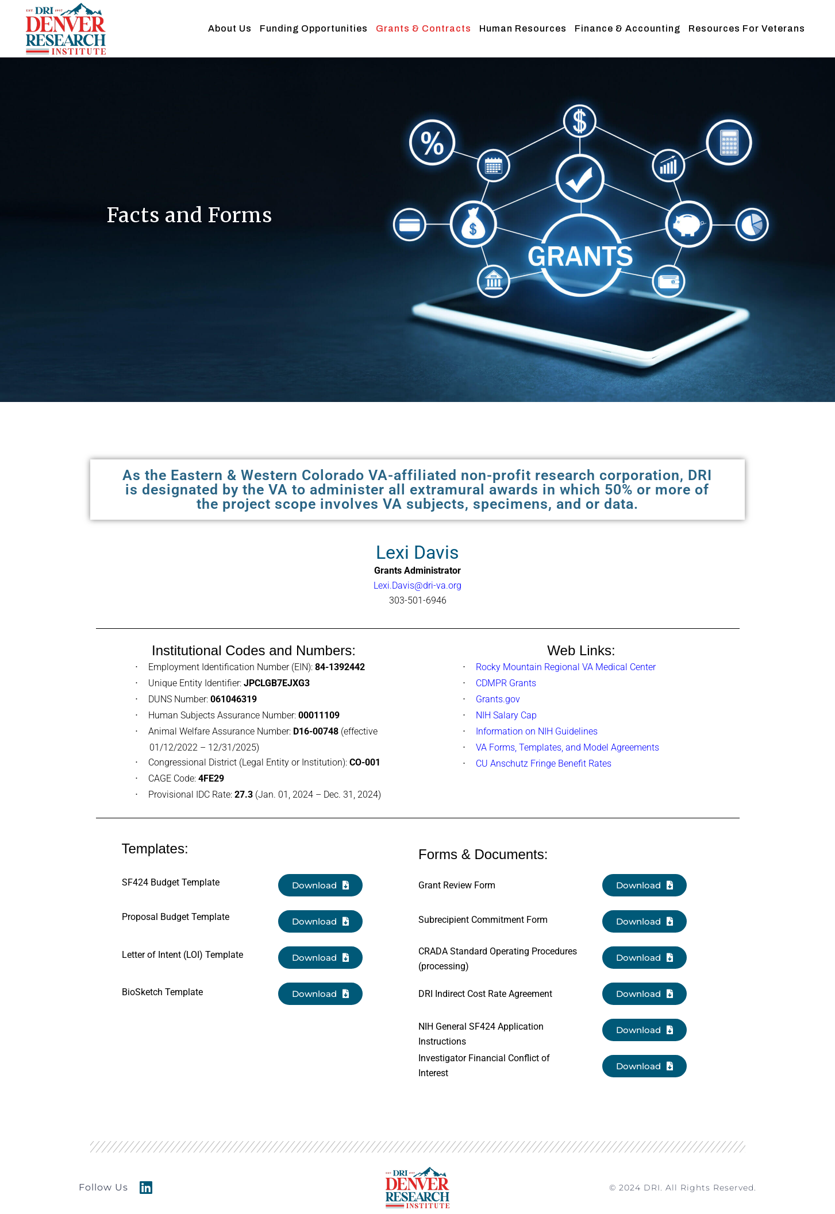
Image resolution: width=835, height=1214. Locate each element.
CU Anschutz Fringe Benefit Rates (543, 763)
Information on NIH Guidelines (537, 731)
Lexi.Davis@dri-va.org (417, 585)
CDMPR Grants (506, 683)
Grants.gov (498, 699)
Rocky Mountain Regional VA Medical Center (566, 667)
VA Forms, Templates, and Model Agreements (567, 747)
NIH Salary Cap (506, 715)
